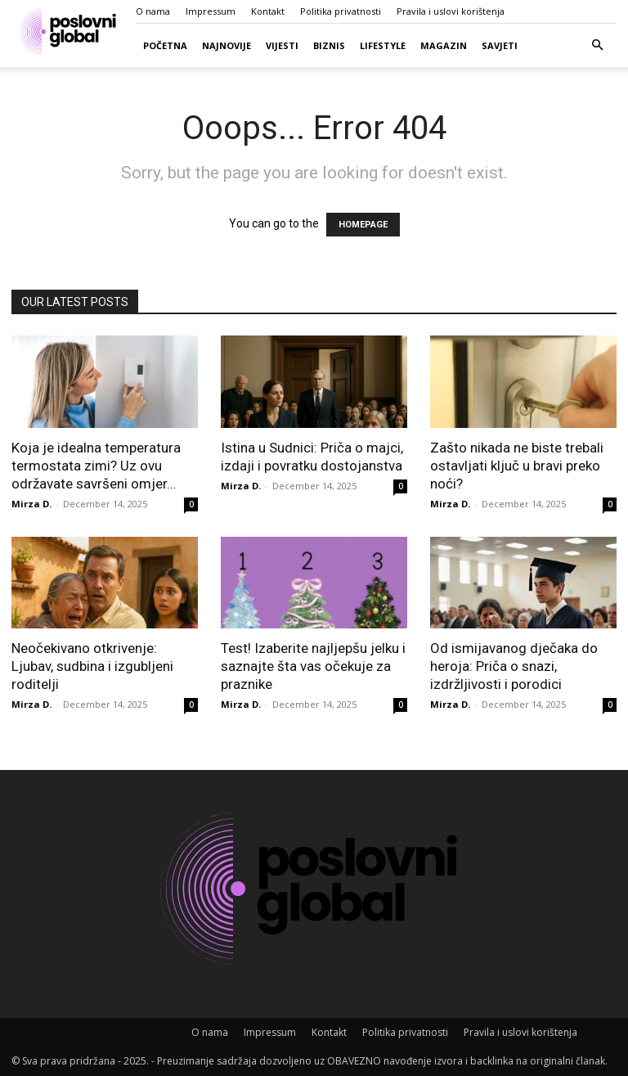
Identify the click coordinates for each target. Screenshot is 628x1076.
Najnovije (226, 45)
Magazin (443, 45)
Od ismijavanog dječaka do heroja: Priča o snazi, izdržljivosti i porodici (514, 666)
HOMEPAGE (363, 224)
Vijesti (282, 45)
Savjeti (500, 45)
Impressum (211, 11)
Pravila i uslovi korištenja (451, 11)
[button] (597, 45)
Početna (165, 45)
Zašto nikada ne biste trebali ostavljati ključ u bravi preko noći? (516, 465)
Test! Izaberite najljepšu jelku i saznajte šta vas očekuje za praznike (313, 666)
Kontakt (268, 11)
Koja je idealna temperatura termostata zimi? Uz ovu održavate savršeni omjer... (96, 465)
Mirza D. (31, 503)
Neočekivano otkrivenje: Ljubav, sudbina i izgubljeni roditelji (92, 666)
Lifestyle (383, 45)
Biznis (329, 45)
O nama (153, 11)
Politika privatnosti (340, 11)
